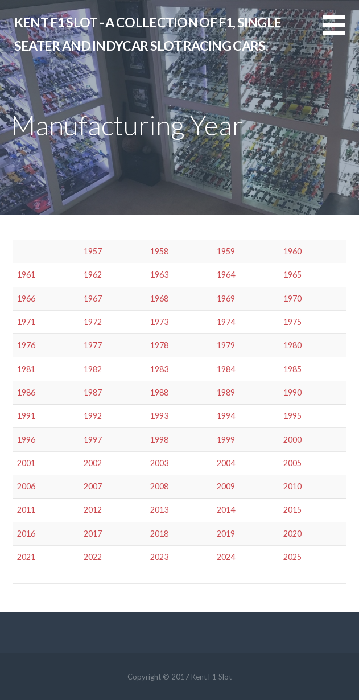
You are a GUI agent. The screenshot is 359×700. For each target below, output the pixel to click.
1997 (93, 439)
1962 (93, 274)
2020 (292, 533)
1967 (93, 298)
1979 (226, 345)
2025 (292, 557)
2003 (159, 463)
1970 (292, 298)
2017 (93, 533)
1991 (26, 416)
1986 (26, 392)
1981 (26, 369)
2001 (26, 463)
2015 (292, 509)
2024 (226, 557)
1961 (26, 274)
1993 (159, 416)
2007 (93, 486)
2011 (26, 509)
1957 (93, 251)
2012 (93, 509)
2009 (226, 486)
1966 (26, 298)
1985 (292, 369)
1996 (26, 439)
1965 (292, 274)
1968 (159, 298)
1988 (159, 392)
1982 (93, 369)
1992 (93, 416)
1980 (292, 345)
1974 (226, 322)
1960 (292, 251)
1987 (93, 392)
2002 (93, 463)
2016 (26, 533)
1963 (159, 274)
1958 (159, 251)
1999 (226, 439)
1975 (292, 322)
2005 (292, 463)
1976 (26, 345)
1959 (226, 251)
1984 (226, 369)
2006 (26, 486)
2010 (292, 486)
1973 (159, 322)
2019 (226, 533)
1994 (226, 416)
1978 (159, 345)
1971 (26, 322)
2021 (26, 557)
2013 (159, 509)
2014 (226, 509)
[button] (341, 32)
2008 (159, 486)
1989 (226, 392)
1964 (226, 274)
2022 (93, 557)
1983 (159, 369)
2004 (226, 463)
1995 (292, 416)
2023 (159, 557)
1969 (226, 298)
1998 (159, 439)
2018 (159, 533)
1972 (93, 322)
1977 (93, 345)
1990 (292, 392)
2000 (292, 439)
